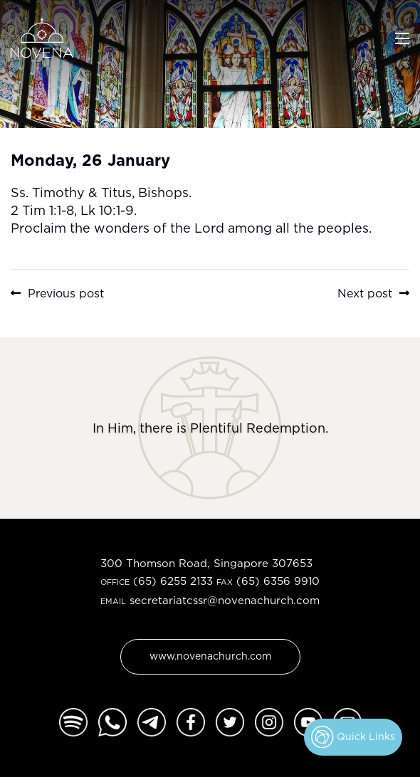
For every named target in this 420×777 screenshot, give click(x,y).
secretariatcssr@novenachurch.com (225, 600)
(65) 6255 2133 (173, 581)
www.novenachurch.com (210, 655)
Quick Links (353, 737)
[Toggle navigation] (402, 37)
